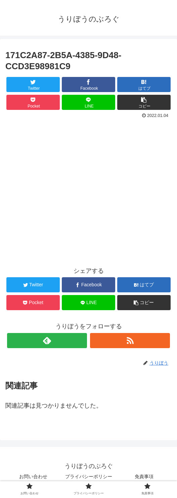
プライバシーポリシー (90, 476)
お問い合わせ (33, 476)
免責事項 (144, 476)
